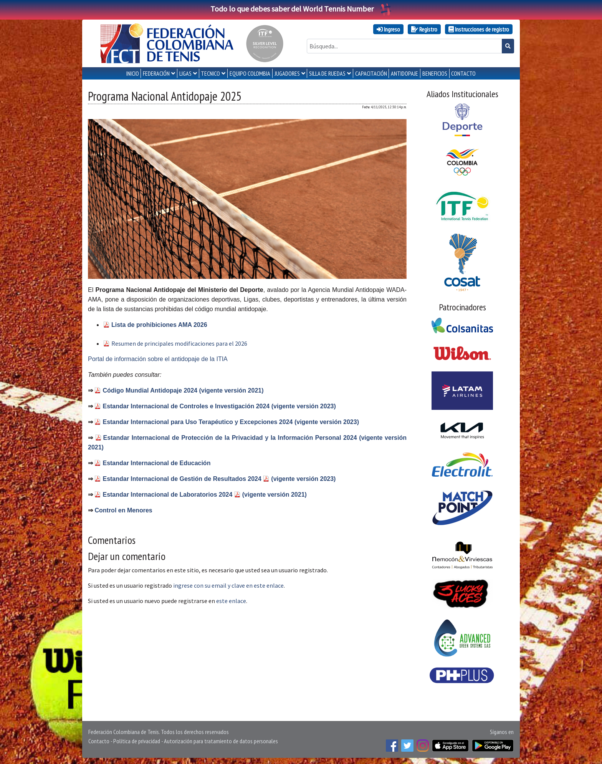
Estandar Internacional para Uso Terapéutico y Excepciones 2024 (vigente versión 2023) (231, 422)
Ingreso (388, 29)
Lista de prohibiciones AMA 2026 (159, 325)
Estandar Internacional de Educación (156, 463)
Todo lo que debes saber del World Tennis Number (301, 8)
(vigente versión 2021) (274, 494)
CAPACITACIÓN (371, 73)
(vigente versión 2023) (303, 479)
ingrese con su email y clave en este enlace (228, 585)
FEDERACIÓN (156, 73)
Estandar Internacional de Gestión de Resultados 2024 (183, 479)
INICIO (132, 73)
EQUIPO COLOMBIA (250, 73)
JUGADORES (287, 73)
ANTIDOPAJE (404, 73)
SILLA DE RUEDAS (327, 73)
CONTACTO (463, 73)
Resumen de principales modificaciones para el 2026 (179, 343)
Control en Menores (123, 510)
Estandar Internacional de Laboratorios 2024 (168, 494)
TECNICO (210, 73)
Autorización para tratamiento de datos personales (221, 741)
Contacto (98, 741)
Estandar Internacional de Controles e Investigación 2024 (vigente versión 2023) (219, 406)
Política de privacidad (136, 741)
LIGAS (185, 73)
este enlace (231, 601)
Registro (424, 29)
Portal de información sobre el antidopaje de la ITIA (158, 359)
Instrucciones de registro (478, 29)
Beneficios (434, 73)
